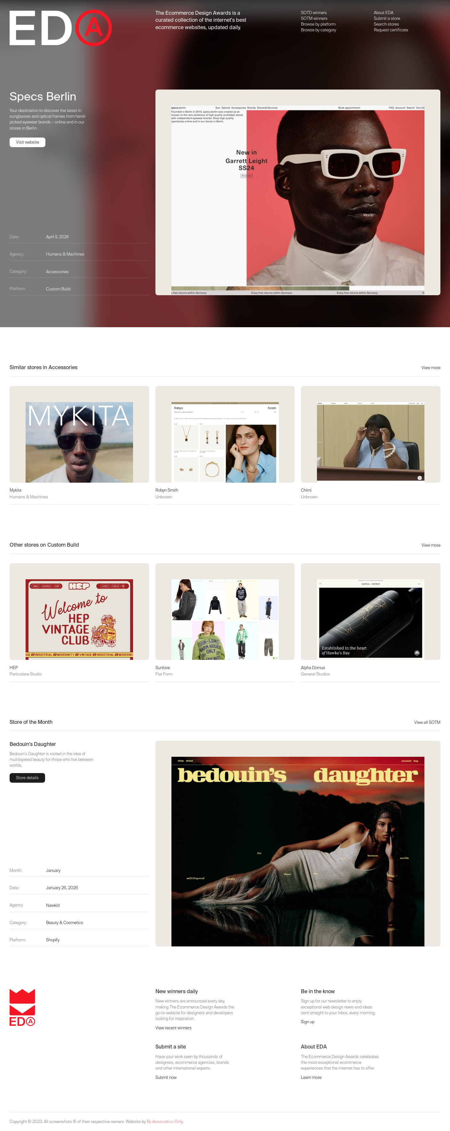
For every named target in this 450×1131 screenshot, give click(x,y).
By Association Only (165, 1121)
